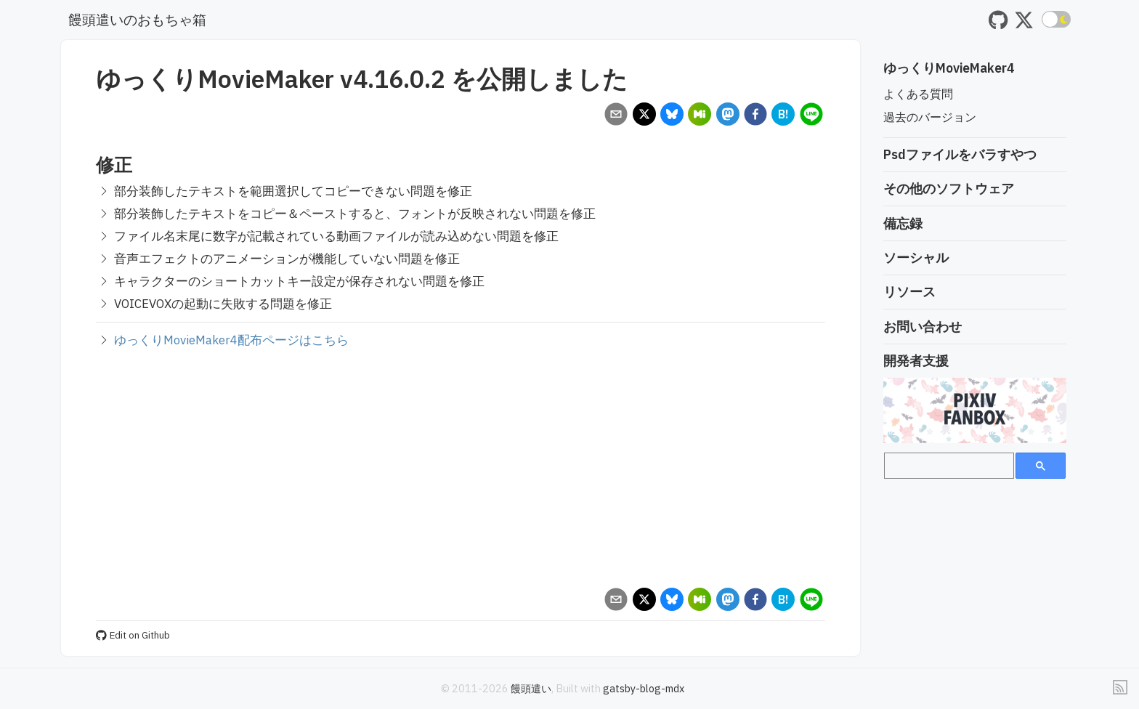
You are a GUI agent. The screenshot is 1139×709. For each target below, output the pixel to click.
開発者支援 (916, 360)
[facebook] (755, 115)
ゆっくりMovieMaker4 (949, 68)
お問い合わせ (922, 326)
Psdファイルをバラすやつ (960, 154)
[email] (616, 115)
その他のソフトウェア (948, 188)
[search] (948, 465)
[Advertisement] (460, 468)
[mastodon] (727, 115)
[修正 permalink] (88, 165)
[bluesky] (671, 115)
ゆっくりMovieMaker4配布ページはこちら (231, 340)
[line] (811, 115)
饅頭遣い (531, 688)
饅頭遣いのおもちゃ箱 (137, 19)
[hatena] (783, 115)
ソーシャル (916, 257)
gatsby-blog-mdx (643, 688)
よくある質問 (918, 93)
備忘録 (903, 223)
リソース (909, 291)
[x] (644, 115)
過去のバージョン (929, 117)
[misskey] (700, 115)
